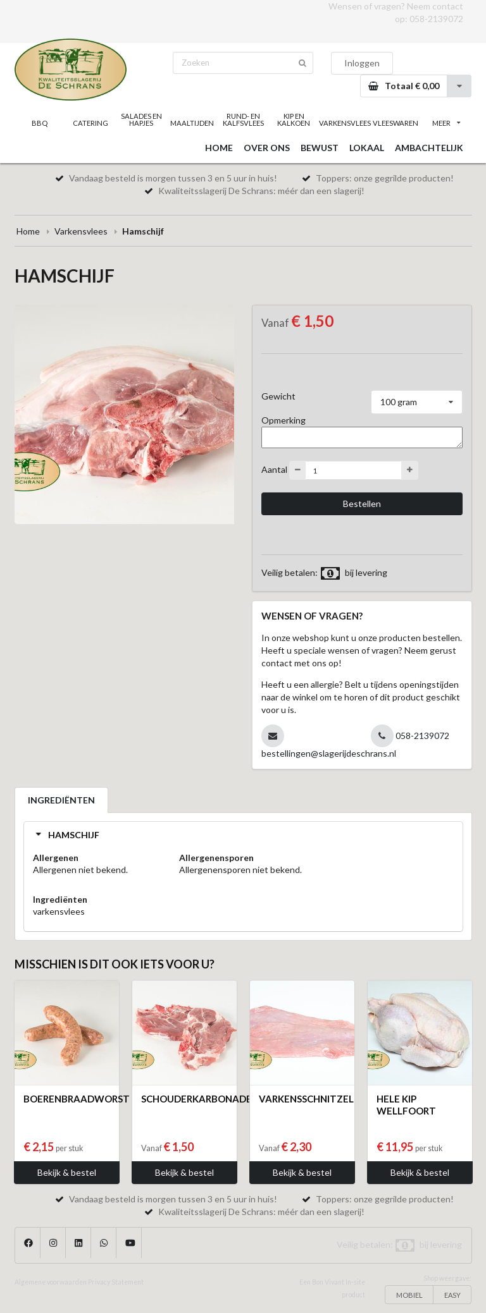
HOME (219, 147)
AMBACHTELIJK (429, 147)
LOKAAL (366, 147)
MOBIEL (409, 1295)
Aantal (274, 469)
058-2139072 (436, 18)
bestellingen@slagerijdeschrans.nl (328, 753)
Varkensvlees (81, 231)
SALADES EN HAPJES (141, 119)
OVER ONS (267, 147)
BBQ (39, 123)
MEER (446, 123)
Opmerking (283, 420)
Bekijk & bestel (66, 1172)
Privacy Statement (116, 1282)
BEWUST (320, 147)
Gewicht (278, 396)
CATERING (90, 123)
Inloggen (362, 63)
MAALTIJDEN (192, 123)
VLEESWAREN (395, 123)
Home (28, 231)
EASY (452, 1295)
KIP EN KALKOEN (293, 119)
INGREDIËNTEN (61, 800)
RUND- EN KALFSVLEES (243, 119)
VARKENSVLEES (344, 123)
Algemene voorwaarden (51, 1282)
